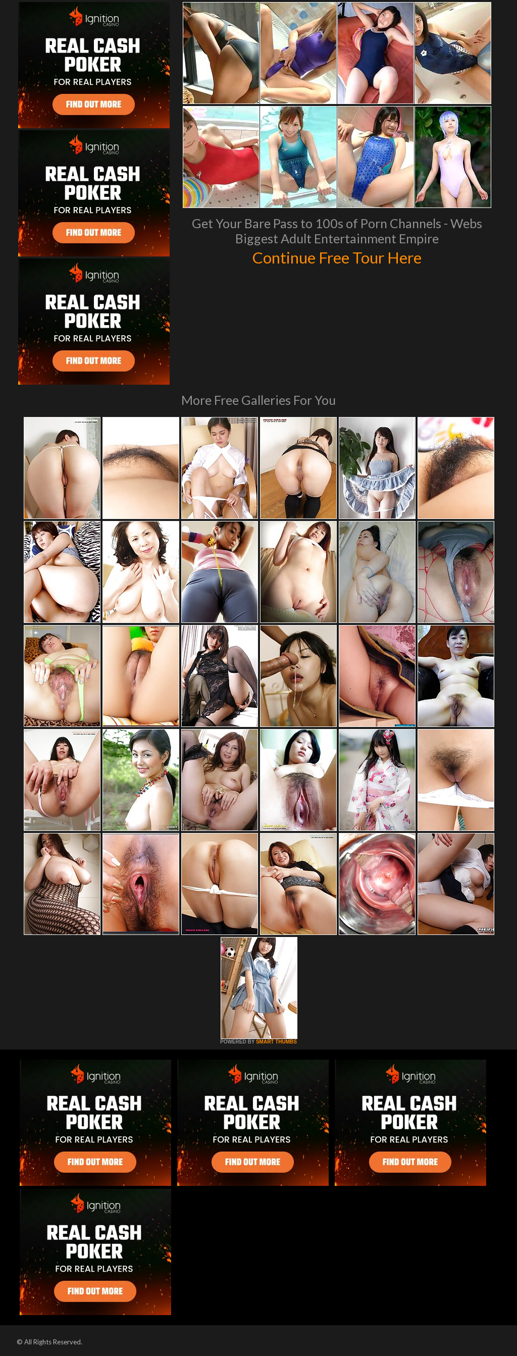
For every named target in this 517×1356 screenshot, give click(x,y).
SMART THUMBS (276, 1042)
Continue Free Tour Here (336, 256)
